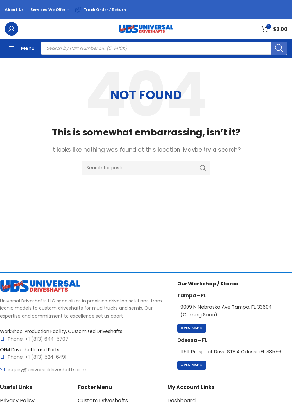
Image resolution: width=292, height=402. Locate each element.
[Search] (279, 48)
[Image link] (40, 285)
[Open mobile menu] (20, 48)
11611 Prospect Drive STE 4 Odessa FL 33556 (230, 351)
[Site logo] (146, 28)
